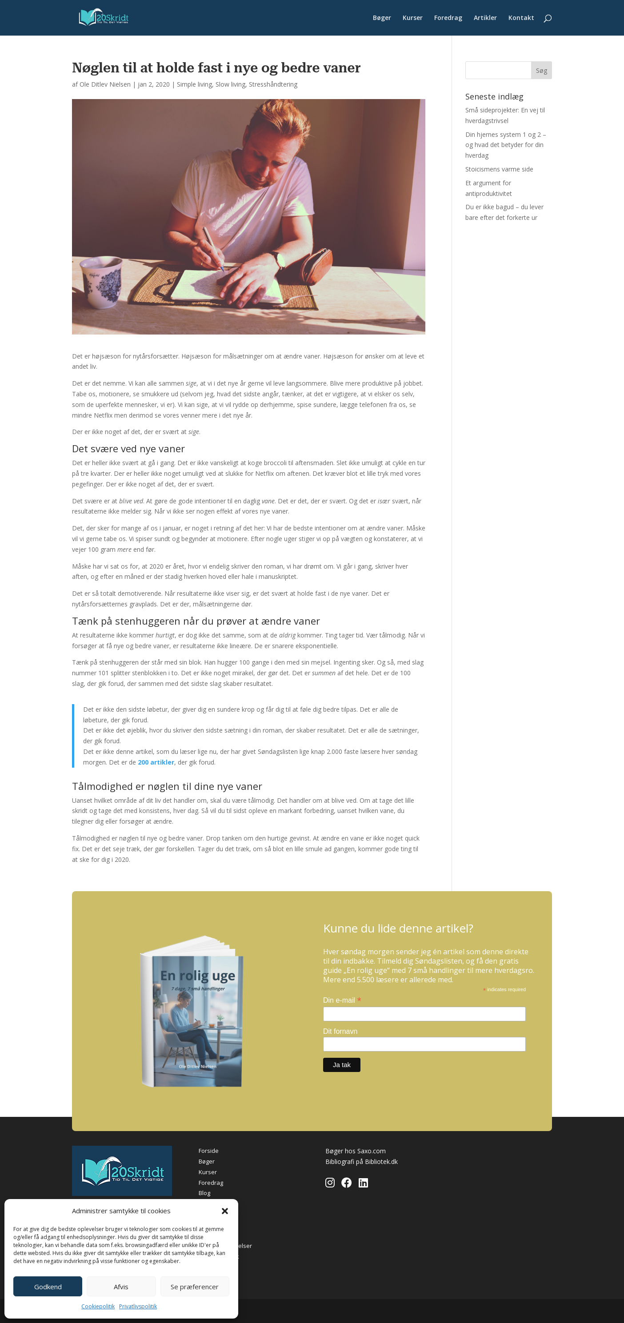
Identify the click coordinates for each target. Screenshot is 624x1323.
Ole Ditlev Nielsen (105, 84)
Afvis (121, 1286)
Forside (209, 1151)
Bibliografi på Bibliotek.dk (361, 1161)
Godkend (48, 1286)
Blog (204, 1193)
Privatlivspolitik (138, 1306)
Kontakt (521, 18)
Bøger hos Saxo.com (355, 1151)
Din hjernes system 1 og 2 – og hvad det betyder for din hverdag (505, 145)
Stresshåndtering (273, 84)
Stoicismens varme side (499, 169)
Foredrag (448, 18)
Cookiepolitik (98, 1306)
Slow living (230, 84)
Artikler (485, 18)
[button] (224, 1211)
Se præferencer (195, 1286)
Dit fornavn (340, 1031)
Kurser (413, 18)
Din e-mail (342, 1000)
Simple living (194, 84)
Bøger (382, 18)
